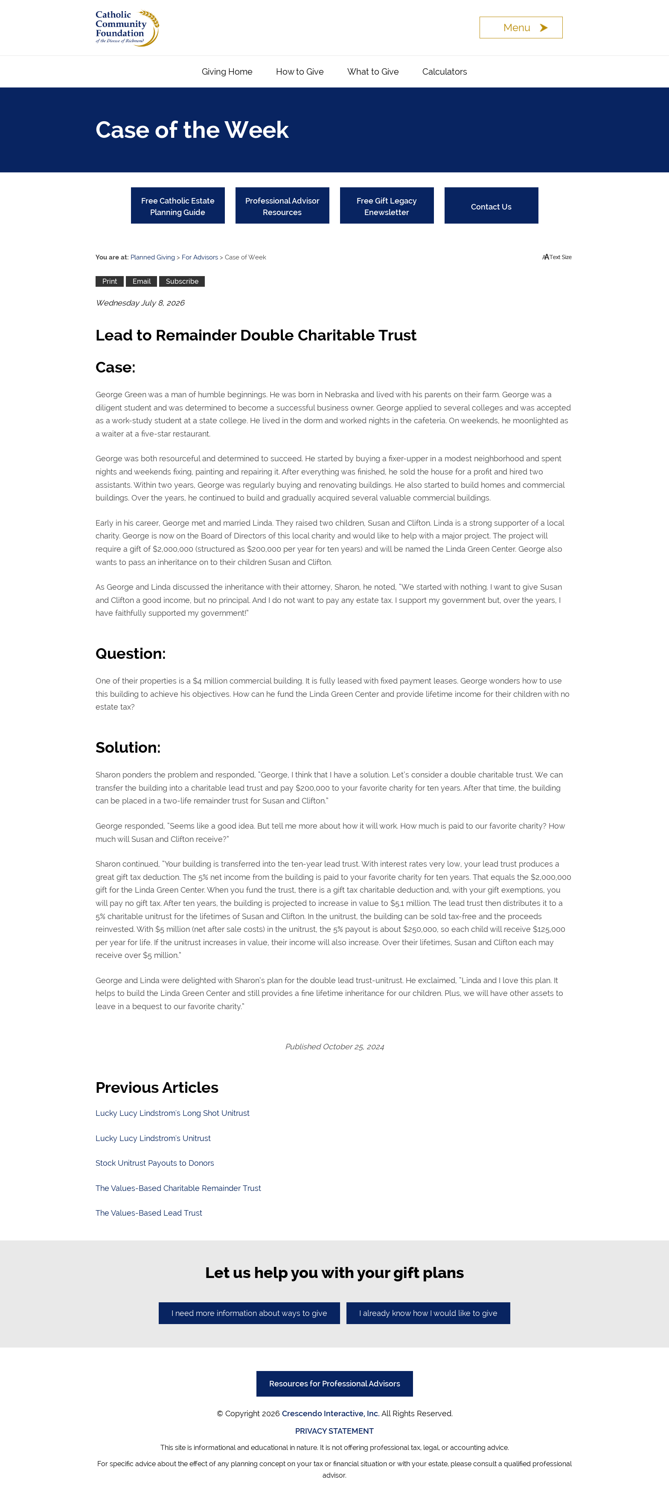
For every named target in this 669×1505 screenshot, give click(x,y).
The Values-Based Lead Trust (149, 1212)
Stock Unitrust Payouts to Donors (155, 1163)
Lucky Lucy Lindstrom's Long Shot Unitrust (173, 1113)
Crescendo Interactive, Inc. (331, 1413)
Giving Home (227, 72)
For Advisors (200, 257)
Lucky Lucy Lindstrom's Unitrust (153, 1138)
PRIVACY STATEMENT (334, 1430)
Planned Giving (153, 257)
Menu (516, 27)
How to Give (300, 72)
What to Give (373, 72)
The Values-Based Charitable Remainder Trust (178, 1188)
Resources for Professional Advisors (334, 1383)
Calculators (444, 72)
